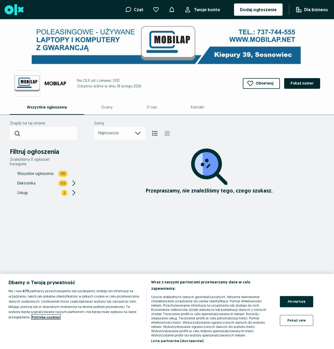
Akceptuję (296, 301)
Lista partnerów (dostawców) (177, 341)
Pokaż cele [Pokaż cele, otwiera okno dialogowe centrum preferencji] (296, 320)
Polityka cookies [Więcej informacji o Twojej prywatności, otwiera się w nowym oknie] (46, 317)
